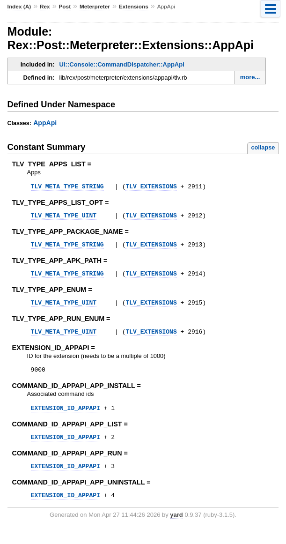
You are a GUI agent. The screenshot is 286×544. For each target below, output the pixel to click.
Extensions (133, 6)
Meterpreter (95, 6)
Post (65, 6)
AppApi (45, 123)
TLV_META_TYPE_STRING (67, 187)
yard (176, 530)
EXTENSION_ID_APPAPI (65, 419)
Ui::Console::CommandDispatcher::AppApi (121, 64)
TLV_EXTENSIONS (150, 187)
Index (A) (19, 6)
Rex (45, 6)
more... (250, 77)
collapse (263, 147)
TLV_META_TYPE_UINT (63, 218)
